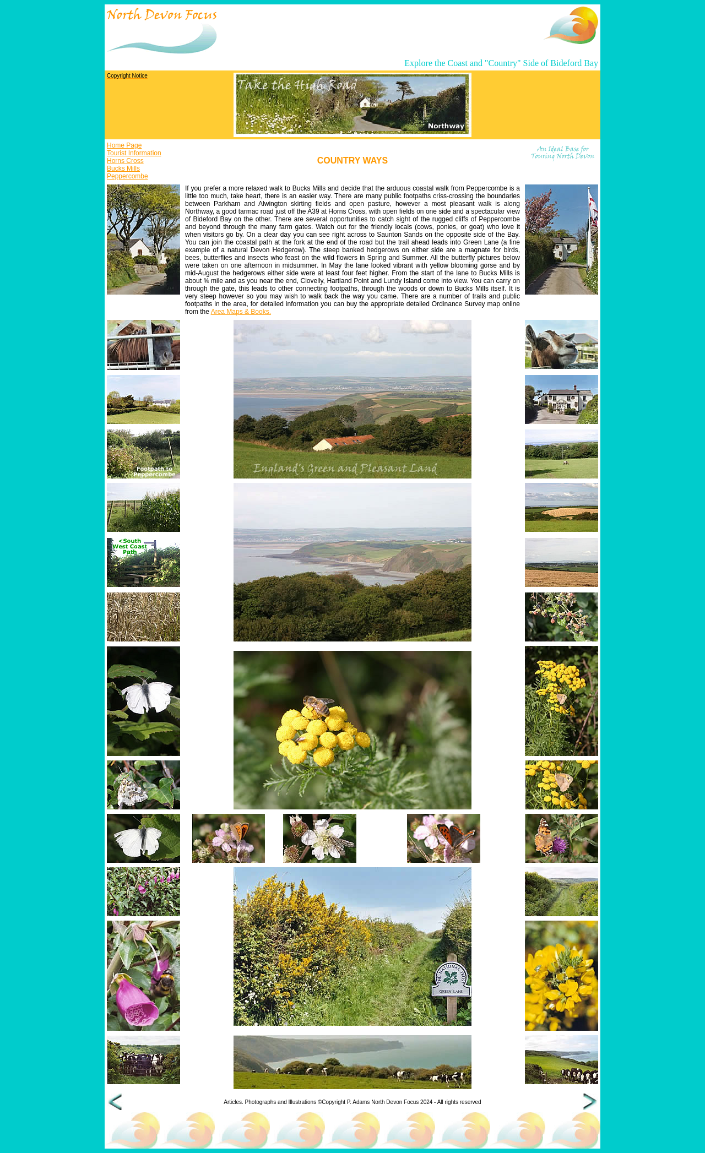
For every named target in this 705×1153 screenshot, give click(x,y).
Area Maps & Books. (241, 312)
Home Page (124, 145)
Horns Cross (125, 161)
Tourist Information (134, 153)
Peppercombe (127, 176)
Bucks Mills (123, 168)
